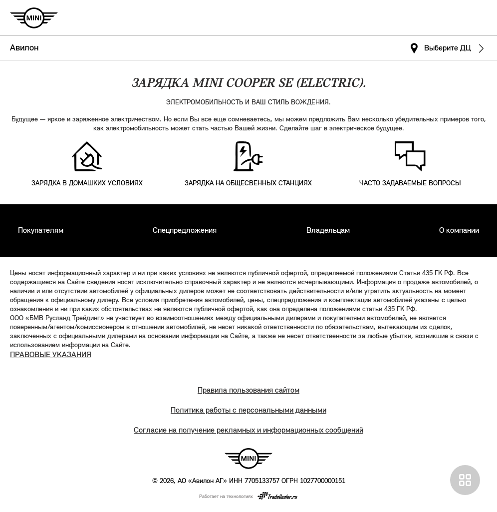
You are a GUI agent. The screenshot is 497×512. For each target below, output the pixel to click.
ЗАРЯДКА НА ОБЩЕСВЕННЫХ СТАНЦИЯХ (248, 183)
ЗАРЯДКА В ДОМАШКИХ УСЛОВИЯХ (87, 183)
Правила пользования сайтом (248, 391)
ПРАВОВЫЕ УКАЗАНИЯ (50, 355)
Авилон (24, 48)
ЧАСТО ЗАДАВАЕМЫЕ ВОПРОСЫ (410, 183)
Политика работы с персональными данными (248, 411)
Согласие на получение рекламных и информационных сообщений (248, 431)
